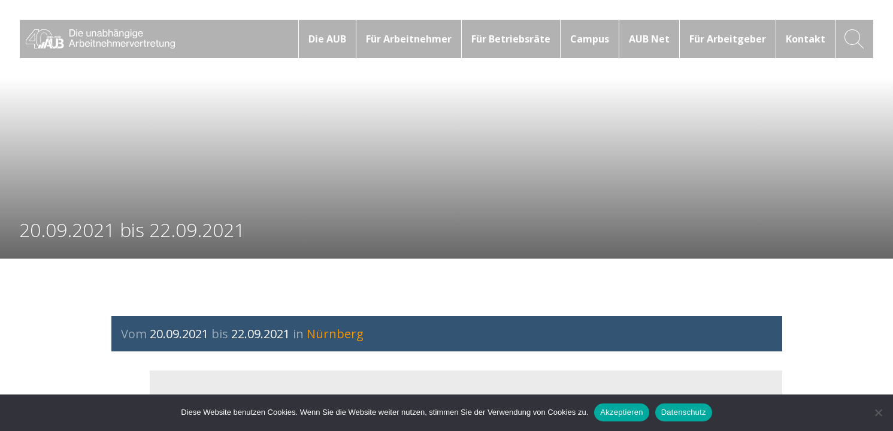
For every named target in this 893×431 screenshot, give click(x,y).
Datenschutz (683, 412)
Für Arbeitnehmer (409, 38)
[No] (878, 412)
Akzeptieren (621, 412)
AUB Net (649, 38)
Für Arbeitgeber (727, 38)
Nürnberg (335, 334)
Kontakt (805, 38)
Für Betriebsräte (510, 38)
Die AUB (327, 38)
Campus (589, 38)
